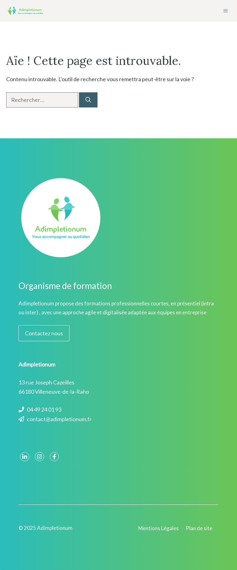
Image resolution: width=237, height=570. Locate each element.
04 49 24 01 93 (44, 409)
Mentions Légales (158, 528)
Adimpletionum (55, 528)
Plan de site (199, 528)
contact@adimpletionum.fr (59, 419)
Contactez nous (44, 333)
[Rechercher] (88, 99)
